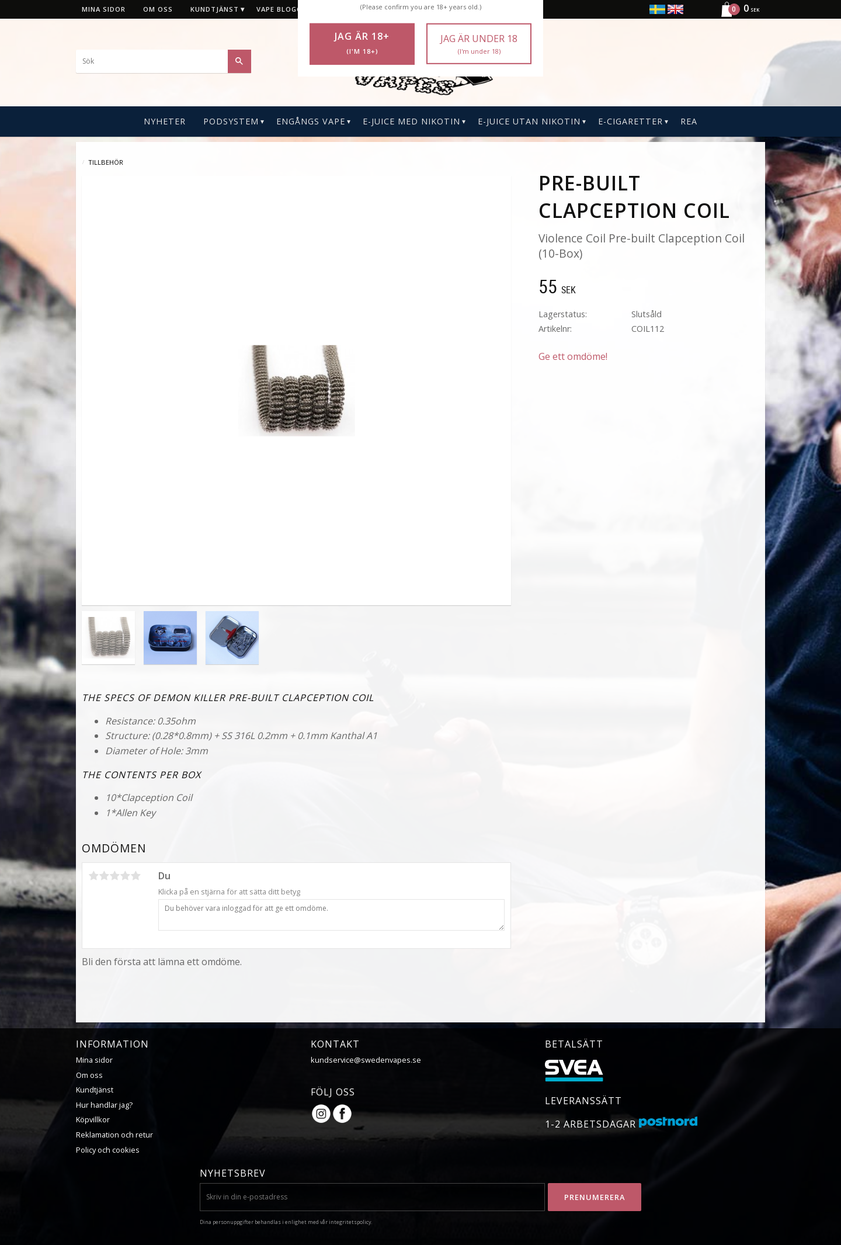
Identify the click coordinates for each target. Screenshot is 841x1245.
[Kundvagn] (735, 15)
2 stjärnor (104, 876)
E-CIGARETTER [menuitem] (630, 121)
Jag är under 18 (479, 44)
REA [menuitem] (688, 121)
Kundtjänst (94, 1089)
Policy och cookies (108, 1150)
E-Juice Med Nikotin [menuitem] (411, 121)
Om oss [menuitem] (158, 9)
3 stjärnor (114, 876)
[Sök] (239, 61)
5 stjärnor (135, 876)
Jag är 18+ (362, 43)
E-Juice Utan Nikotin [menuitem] (529, 121)
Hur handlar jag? (104, 1105)
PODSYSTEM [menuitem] (231, 121)
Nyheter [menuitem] (165, 121)
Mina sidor (94, 1060)
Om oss (89, 1075)
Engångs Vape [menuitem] (310, 121)
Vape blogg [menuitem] (279, 9)
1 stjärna (93, 876)
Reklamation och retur (114, 1134)
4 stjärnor (125, 876)
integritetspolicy (350, 1222)
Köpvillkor (93, 1119)
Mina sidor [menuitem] (104, 9)
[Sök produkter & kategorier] (163, 61)
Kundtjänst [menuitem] (214, 9)
